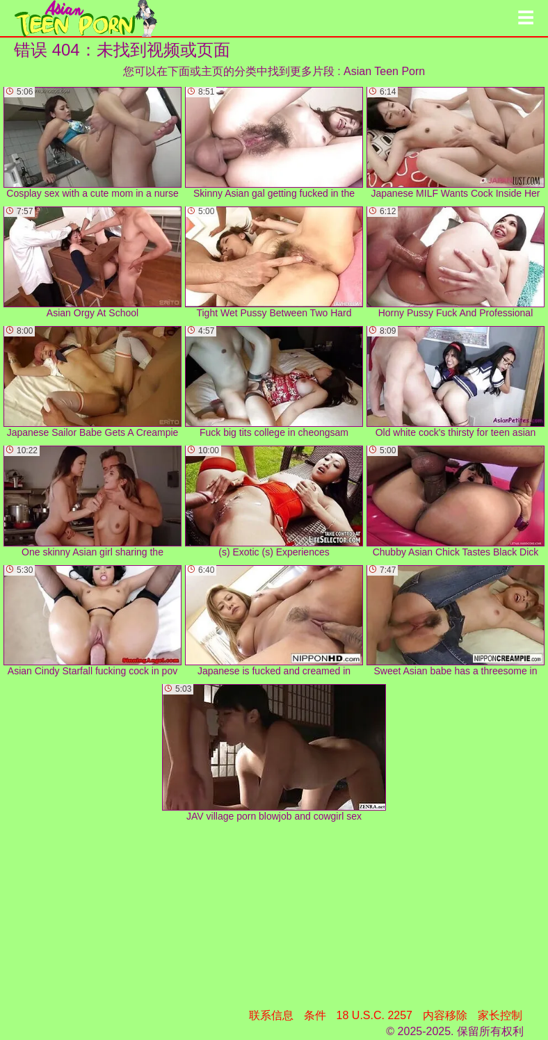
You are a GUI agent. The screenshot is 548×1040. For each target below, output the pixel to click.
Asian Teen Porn (384, 71)
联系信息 (271, 1015)
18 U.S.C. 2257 (374, 1015)
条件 (315, 1015)
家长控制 (500, 1015)
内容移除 (445, 1015)
